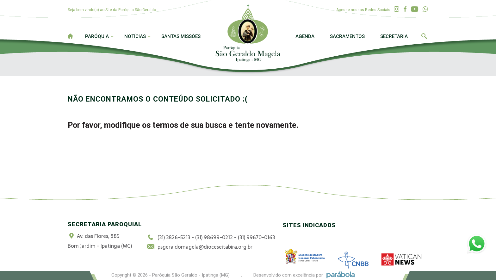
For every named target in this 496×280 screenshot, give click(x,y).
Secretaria (394, 36)
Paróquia (97, 36)
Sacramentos (347, 36)
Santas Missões (181, 36)
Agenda (304, 36)
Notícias (135, 36)
